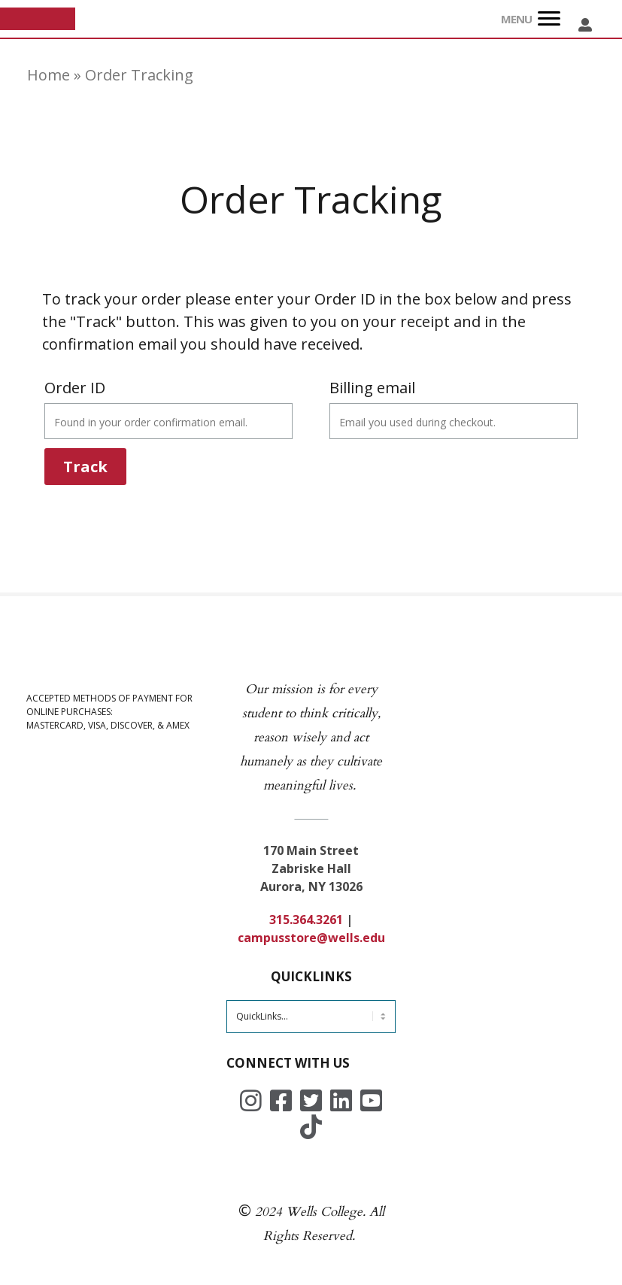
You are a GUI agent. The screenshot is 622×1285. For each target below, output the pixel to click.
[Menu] (549, 19)
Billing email (372, 387)
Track (85, 466)
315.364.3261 (306, 919)
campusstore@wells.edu (311, 937)
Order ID (74, 387)
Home (48, 75)
